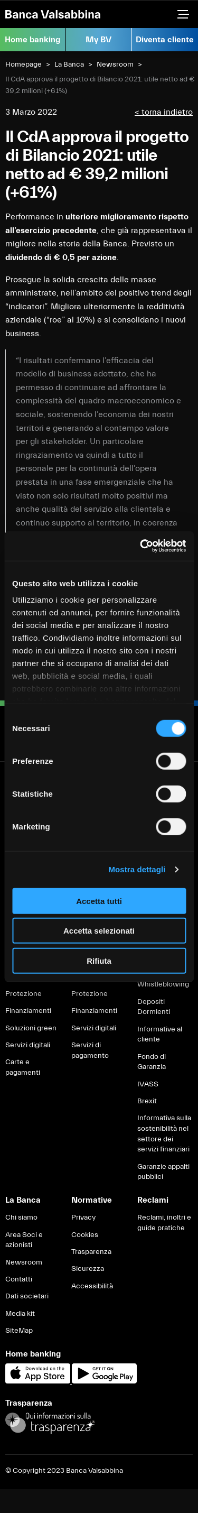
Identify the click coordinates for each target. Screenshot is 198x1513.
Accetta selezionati (99, 930)
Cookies (84, 1235)
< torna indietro (164, 112)
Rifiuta (99, 960)
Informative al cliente (159, 1034)
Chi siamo (21, 1217)
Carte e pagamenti (22, 1067)
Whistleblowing (163, 984)
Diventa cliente (165, 39)
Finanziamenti (28, 1011)
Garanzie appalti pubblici (163, 1172)
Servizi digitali (27, 1045)
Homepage (23, 64)
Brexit (147, 1101)
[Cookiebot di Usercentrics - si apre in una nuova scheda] (141, 546)
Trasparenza (91, 1252)
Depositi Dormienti (153, 1007)
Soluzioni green (30, 1028)
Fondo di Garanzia (151, 1062)
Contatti (18, 1279)
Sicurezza (87, 1269)
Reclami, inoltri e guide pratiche (164, 1222)
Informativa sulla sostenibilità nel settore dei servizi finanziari (164, 1134)
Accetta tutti (99, 900)
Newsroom (115, 64)
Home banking (32, 39)
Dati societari (27, 1296)
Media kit (20, 1313)
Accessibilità (92, 1286)
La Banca (69, 64)
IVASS (147, 1084)
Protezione (23, 994)
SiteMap (19, 1330)
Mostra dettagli (136, 869)
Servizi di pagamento (90, 1050)
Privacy (83, 1217)
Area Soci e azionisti (24, 1240)
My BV (98, 39)
